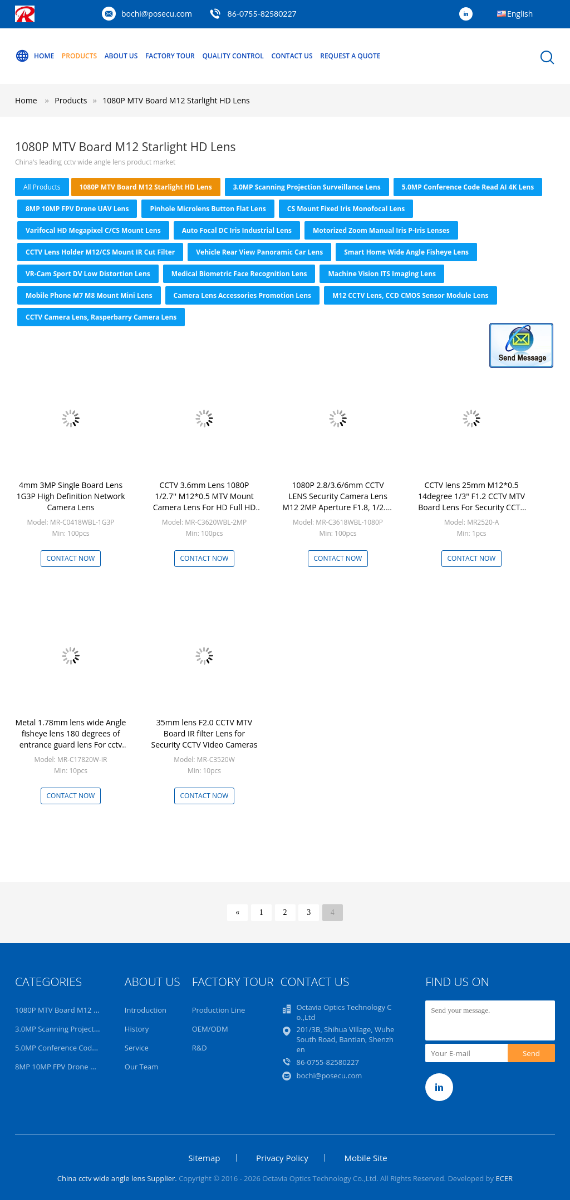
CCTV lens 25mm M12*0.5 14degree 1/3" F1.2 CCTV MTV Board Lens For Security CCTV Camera (471, 502)
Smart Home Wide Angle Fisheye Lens (406, 252)
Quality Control (232, 56)
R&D (199, 1048)
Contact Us (291, 56)
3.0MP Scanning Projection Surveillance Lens (307, 187)
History (137, 1029)
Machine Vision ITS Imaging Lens (382, 273)
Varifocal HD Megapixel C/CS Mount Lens (93, 230)
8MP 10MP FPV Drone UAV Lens (77, 208)
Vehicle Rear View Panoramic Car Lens (259, 252)
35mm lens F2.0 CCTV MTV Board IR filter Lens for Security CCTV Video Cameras (204, 733)
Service (137, 1048)
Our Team (142, 1067)
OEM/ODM (210, 1029)
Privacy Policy (282, 1158)
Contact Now (71, 558)
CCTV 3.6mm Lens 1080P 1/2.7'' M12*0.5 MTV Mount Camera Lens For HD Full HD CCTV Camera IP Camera (204, 502)
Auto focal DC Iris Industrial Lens (237, 230)
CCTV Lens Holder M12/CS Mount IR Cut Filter (100, 252)
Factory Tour (170, 56)
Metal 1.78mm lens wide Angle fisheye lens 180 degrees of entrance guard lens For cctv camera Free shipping (71, 739)
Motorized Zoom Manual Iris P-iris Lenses (381, 230)
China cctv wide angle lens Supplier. (118, 1178)
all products (42, 187)
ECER (504, 1178)
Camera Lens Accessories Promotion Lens (242, 295)
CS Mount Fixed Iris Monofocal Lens (346, 208)
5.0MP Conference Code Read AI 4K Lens (468, 187)
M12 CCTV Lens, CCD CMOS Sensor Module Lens (410, 295)
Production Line (218, 1010)
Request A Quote (350, 56)
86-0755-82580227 (262, 13)
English (520, 13)
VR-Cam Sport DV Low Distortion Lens (88, 273)
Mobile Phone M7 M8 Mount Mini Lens (89, 295)
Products (79, 56)
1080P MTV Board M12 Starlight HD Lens (175, 100)
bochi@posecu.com (156, 13)
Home (34, 56)
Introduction (145, 1010)
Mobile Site (365, 1158)
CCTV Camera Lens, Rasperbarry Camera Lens (101, 317)
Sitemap (204, 1158)
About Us (121, 56)
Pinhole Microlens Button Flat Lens (208, 208)
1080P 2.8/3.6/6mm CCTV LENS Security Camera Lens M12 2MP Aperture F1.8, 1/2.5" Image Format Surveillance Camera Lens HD (337, 507)
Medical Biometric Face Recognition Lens (239, 273)
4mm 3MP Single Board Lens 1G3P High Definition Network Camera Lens (70, 496)
